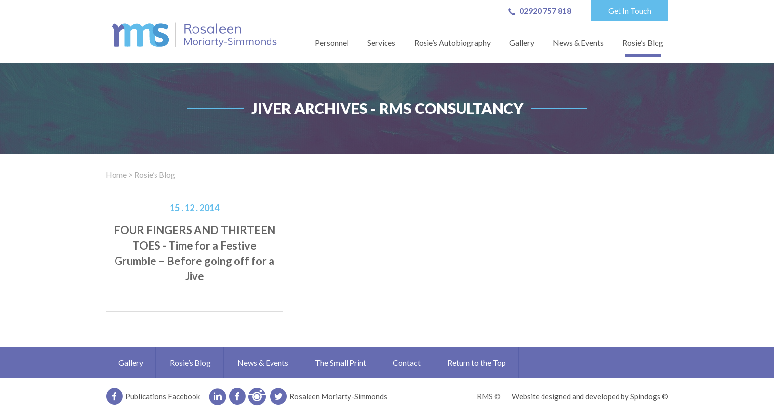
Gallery (521, 42)
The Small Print (340, 362)
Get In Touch (629, 10)
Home (116, 174)
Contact (407, 362)
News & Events (578, 42)
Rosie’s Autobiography (452, 42)
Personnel (331, 42)
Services (381, 42)
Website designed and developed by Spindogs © (590, 396)
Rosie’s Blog (642, 42)
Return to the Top (476, 362)
